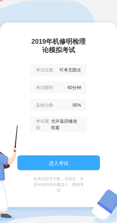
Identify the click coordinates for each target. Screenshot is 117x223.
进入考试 (59, 163)
